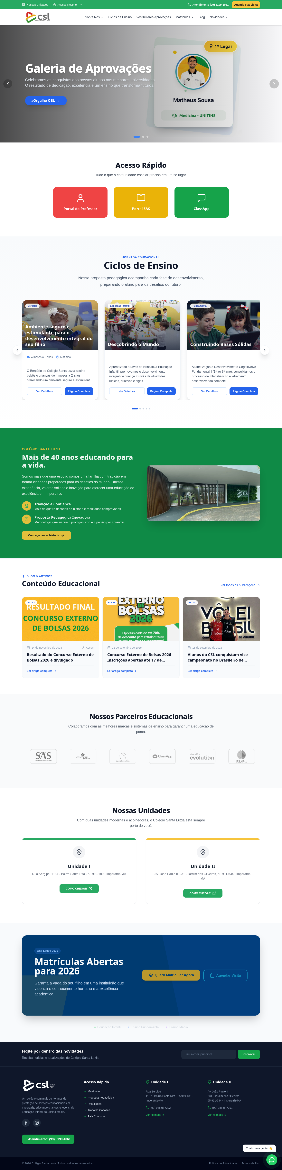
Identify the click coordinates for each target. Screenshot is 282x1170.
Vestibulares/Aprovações (153, 17)
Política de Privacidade (223, 1163)
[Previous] (17, 350)
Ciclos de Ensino (120, 17)
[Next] (264, 350)
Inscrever (248, 1054)
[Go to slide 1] (137, 137)
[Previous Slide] (8, 83)
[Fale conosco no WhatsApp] (271, 1159)
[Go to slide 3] (147, 137)
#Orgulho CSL (46, 101)
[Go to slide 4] (146, 408)
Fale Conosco (94, 1116)
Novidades (219, 17)
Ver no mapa (155, 1114)
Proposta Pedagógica (99, 1097)
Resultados (92, 1103)
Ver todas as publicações (240, 585)
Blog (202, 17)
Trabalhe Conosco (97, 1110)
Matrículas (185, 17)
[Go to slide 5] (149, 408)
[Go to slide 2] (143, 137)
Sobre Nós (94, 17)
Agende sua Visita (246, 4)
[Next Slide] (274, 83)
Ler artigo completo (41, 670)
